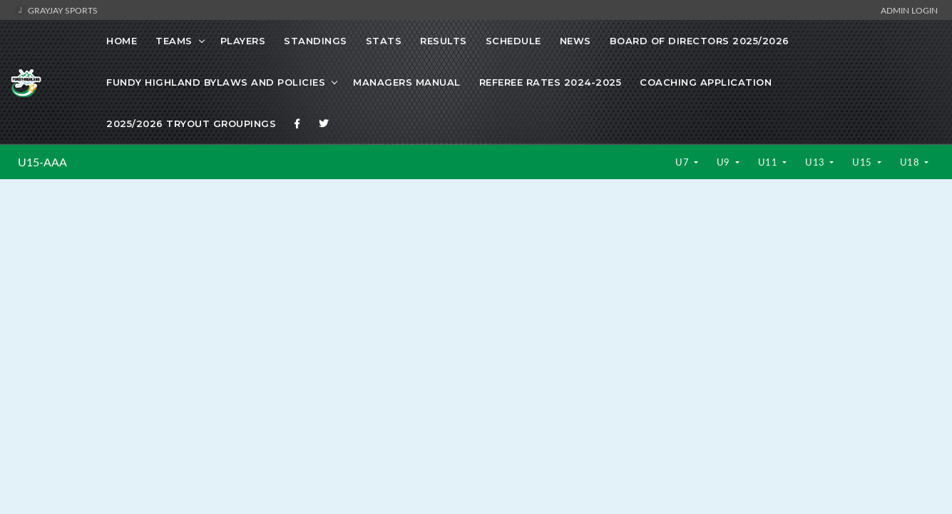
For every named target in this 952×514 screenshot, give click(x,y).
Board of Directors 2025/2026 (699, 40)
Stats (384, 40)
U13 (816, 162)
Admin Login (909, 10)
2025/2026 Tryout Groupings (191, 123)
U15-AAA (42, 162)
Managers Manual (407, 82)
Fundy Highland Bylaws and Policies (215, 82)
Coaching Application (706, 82)
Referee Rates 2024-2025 (550, 82)
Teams (174, 40)
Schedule (513, 40)
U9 (725, 162)
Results (443, 40)
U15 (863, 162)
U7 (683, 162)
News (575, 40)
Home (121, 40)
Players (243, 40)
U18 (911, 162)
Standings (315, 40)
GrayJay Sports (56, 10)
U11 (769, 162)
